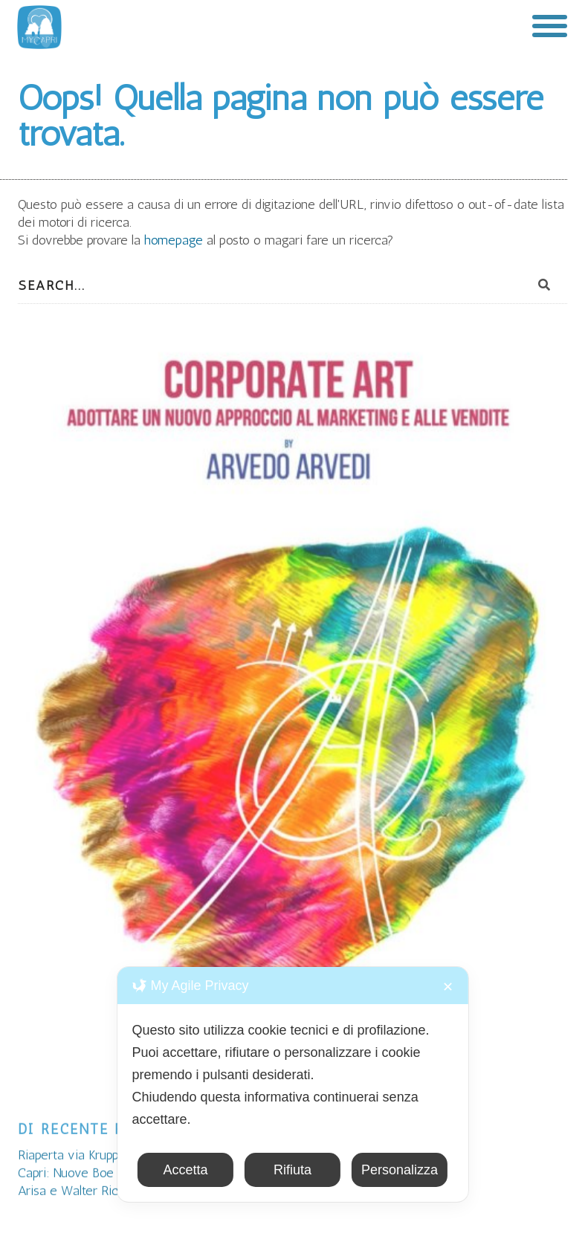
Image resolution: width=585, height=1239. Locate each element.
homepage (175, 240)
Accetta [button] (185, 1169)
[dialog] (292, 1084)
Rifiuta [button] (292, 1169)
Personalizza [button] (399, 1169)
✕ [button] (447, 987)
